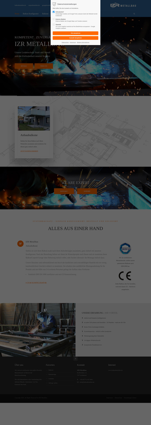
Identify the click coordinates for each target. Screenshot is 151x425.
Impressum (73, 42)
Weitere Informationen (83, 42)
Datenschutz (65, 42)
